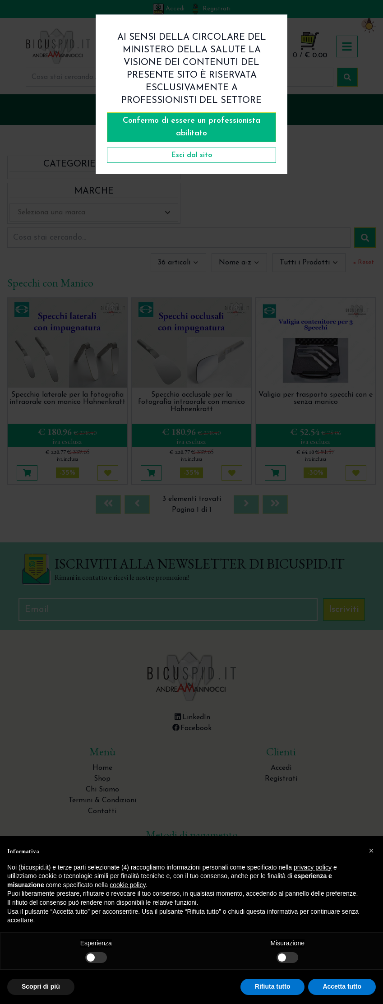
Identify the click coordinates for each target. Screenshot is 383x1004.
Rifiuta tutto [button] (273, 986)
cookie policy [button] (127, 884)
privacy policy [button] (313, 867)
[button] (371, 850)
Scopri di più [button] (41, 986)
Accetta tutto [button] (342, 986)
